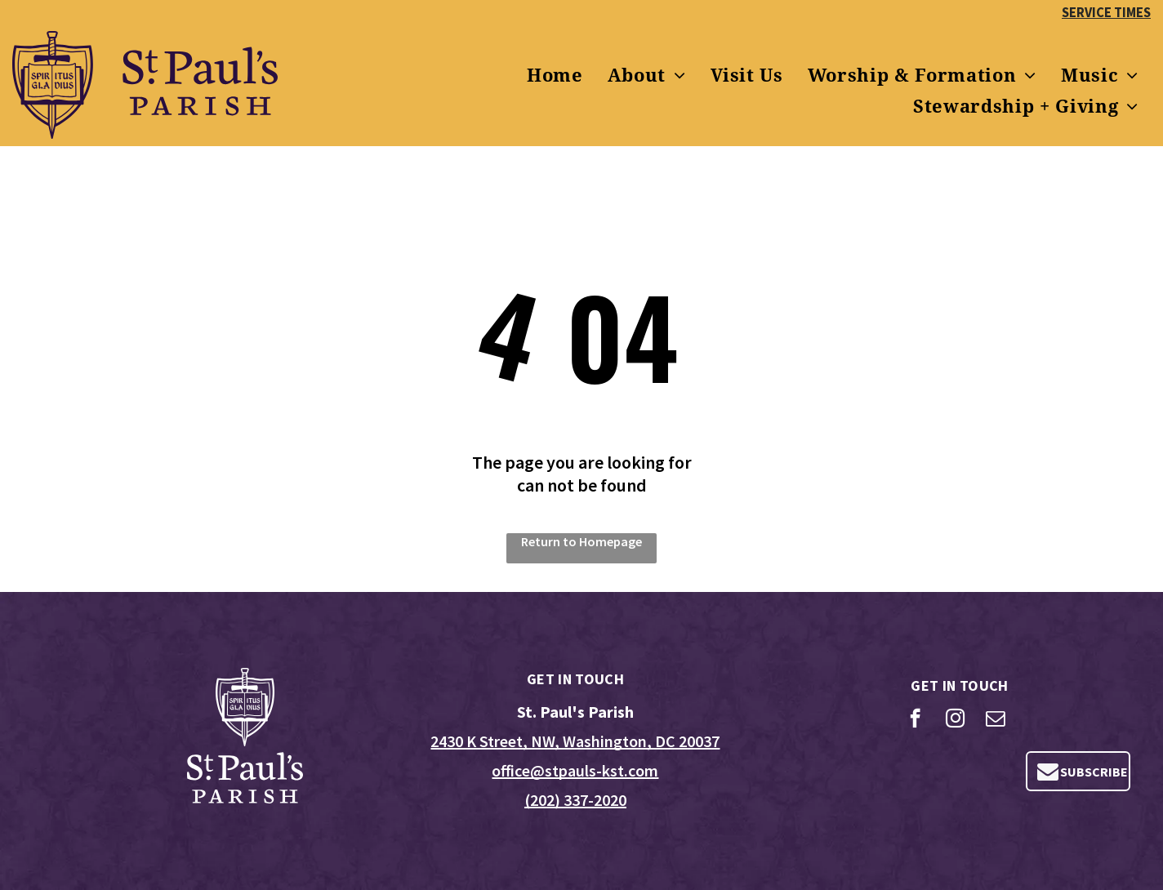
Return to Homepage (581, 541)
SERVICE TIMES (1106, 12)
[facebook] (915, 720)
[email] (995, 720)
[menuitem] (555, 75)
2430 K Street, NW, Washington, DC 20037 (575, 741)
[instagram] (955, 720)
